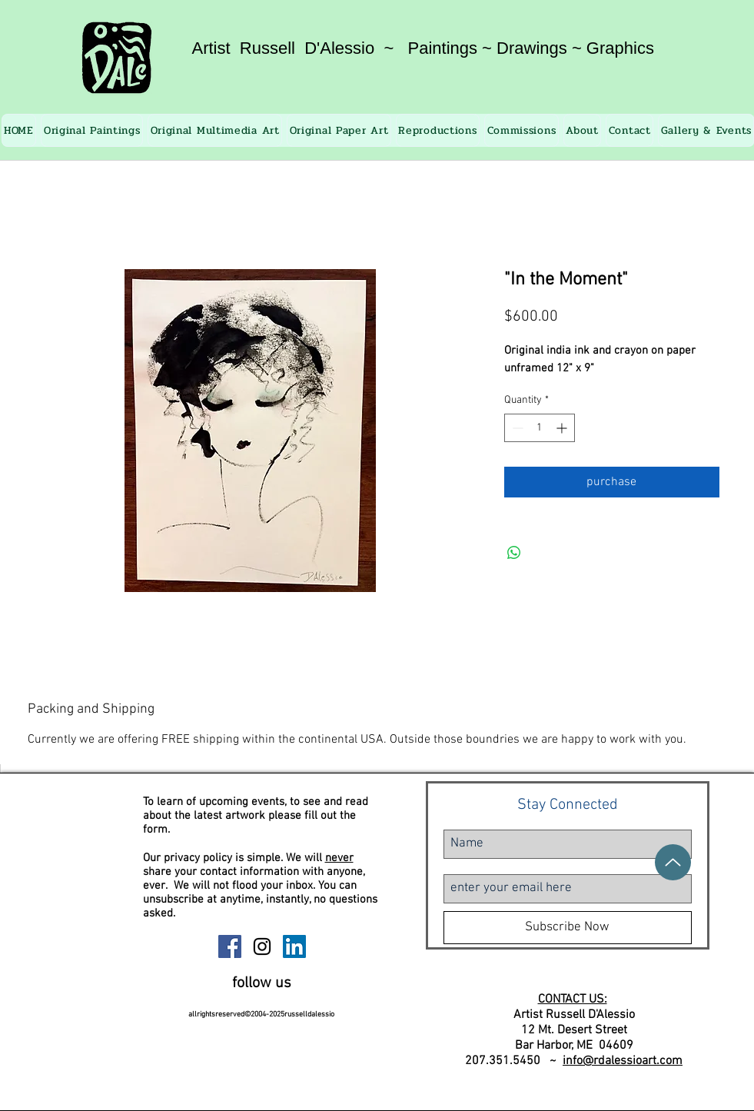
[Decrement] (516, 427)
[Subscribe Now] (567, 927)
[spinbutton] (539, 427)
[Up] (673, 862)
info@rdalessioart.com (623, 1061)
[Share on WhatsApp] (514, 553)
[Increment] (563, 427)
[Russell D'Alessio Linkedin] (294, 946)
